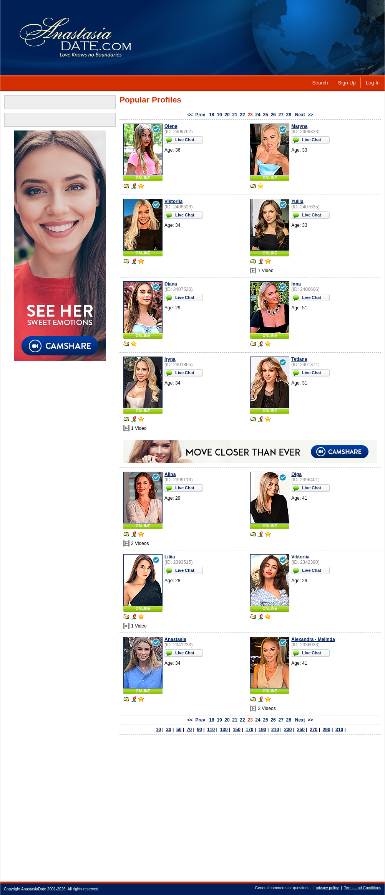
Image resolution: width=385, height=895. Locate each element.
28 (288, 114)
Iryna (170, 359)
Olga (296, 474)
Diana (170, 284)
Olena (170, 126)
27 (280, 114)
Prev (200, 114)
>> (310, 114)
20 (226, 114)
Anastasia (175, 639)
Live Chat (184, 139)
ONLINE (143, 178)
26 (272, 114)
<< (189, 114)
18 (211, 114)
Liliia (169, 557)
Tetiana (299, 359)
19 (219, 114)
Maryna (299, 126)
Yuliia (297, 201)
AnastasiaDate (33, 889)
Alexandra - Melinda (313, 639)
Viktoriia (173, 201)
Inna (296, 284)
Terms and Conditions (362, 888)
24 (257, 114)
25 (265, 114)
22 (242, 114)
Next (300, 114)
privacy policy (327, 888)
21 (234, 114)
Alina (170, 474)
